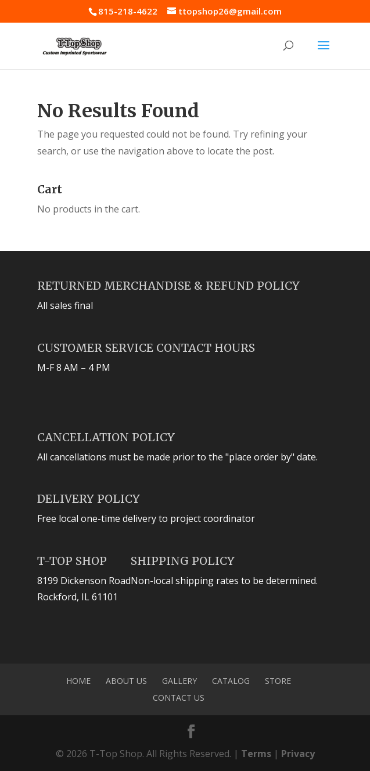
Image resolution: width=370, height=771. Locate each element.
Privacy (298, 753)
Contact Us (178, 697)
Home (78, 680)
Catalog (231, 680)
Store (278, 680)
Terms (256, 753)
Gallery (179, 680)
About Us (126, 680)
